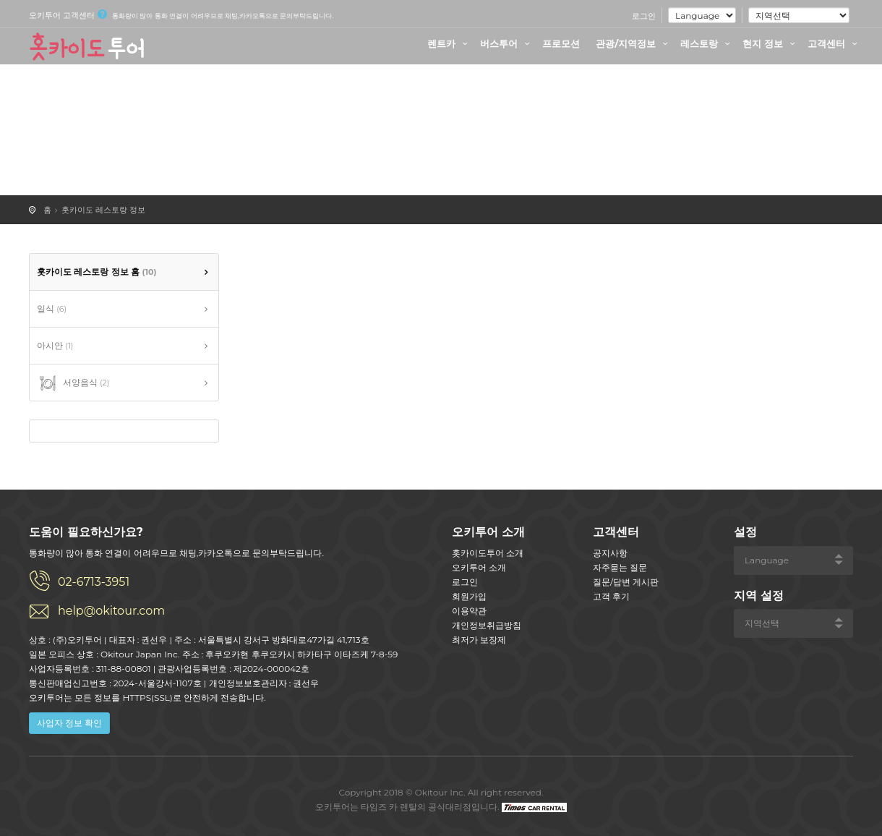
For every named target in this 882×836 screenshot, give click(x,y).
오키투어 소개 (479, 567)
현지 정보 (770, 43)
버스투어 (507, 43)
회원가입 (469, 596)
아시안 (55, 345)
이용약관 (469, 610)
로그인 (644, 16)
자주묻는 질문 (620, 567)
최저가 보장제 (479, 639)
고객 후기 (611, 596)
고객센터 (834, 43)
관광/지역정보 (634, 43)
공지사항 (610, 552)
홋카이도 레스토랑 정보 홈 (96, 271)
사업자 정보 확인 (69, 722)
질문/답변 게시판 (626, 581)
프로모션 (561, 43)
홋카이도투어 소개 (487, 552)
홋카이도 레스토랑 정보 (103, 210)
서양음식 (73, 383)
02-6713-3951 (93, 582)
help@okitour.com (111, 611)
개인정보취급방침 (486, 625)
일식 (52, 308)
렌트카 (449, 43)
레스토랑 (707, 43)
